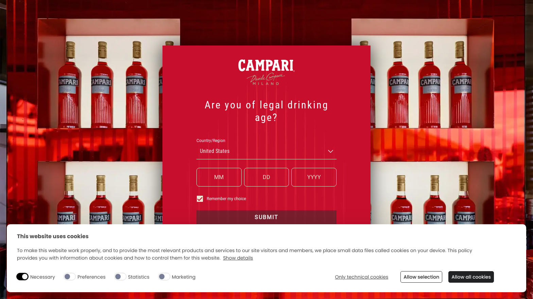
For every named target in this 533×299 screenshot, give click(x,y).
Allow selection (421, 277)
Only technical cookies (361, 277)
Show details (238, 258)
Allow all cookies (471, 277)
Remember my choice (221, 198)
